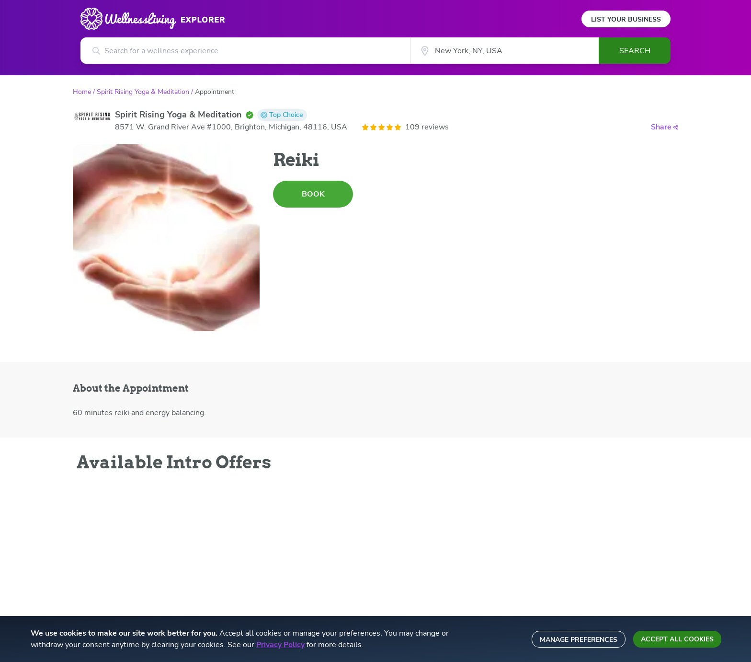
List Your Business (626, 19)
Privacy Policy (280, 644)
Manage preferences (578, 639)
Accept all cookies (677, 639)
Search (634, 51)
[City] (504, 50)
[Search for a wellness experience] (245, 50)
